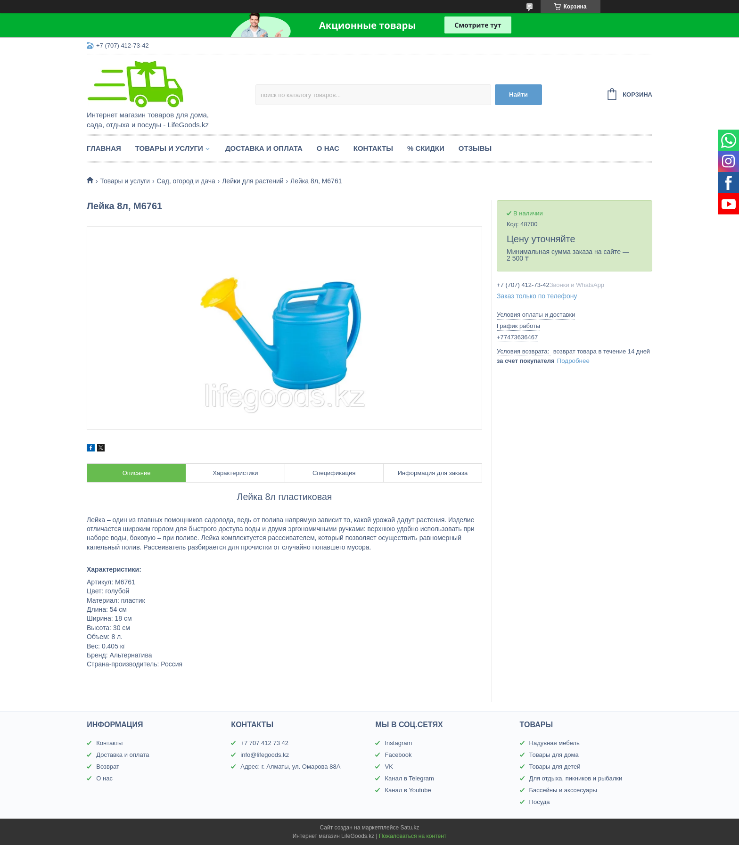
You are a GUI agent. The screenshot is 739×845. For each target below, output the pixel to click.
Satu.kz (409, 827)
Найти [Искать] (518, 94)
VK (389, 766)
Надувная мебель (554, 743)
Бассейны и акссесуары (563, 790)
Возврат (107, 766)
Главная (104, 148)
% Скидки (425, 148)
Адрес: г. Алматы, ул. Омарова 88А (290, 766)
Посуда (539, 801)
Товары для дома (554, 754)
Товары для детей (555, 766)
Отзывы (475, 148)
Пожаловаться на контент (412, 836)
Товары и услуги (169, 148)
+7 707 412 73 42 (264, 743)
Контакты (373, 148)
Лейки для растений (252, 181)
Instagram (398, 743)
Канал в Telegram (409, 778)
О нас (328, 148)
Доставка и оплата (264, 148)
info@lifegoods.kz (264, 754)
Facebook (398, 754)
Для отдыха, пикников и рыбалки (576, 778)
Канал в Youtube (408, 790)
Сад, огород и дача (186, 181)
